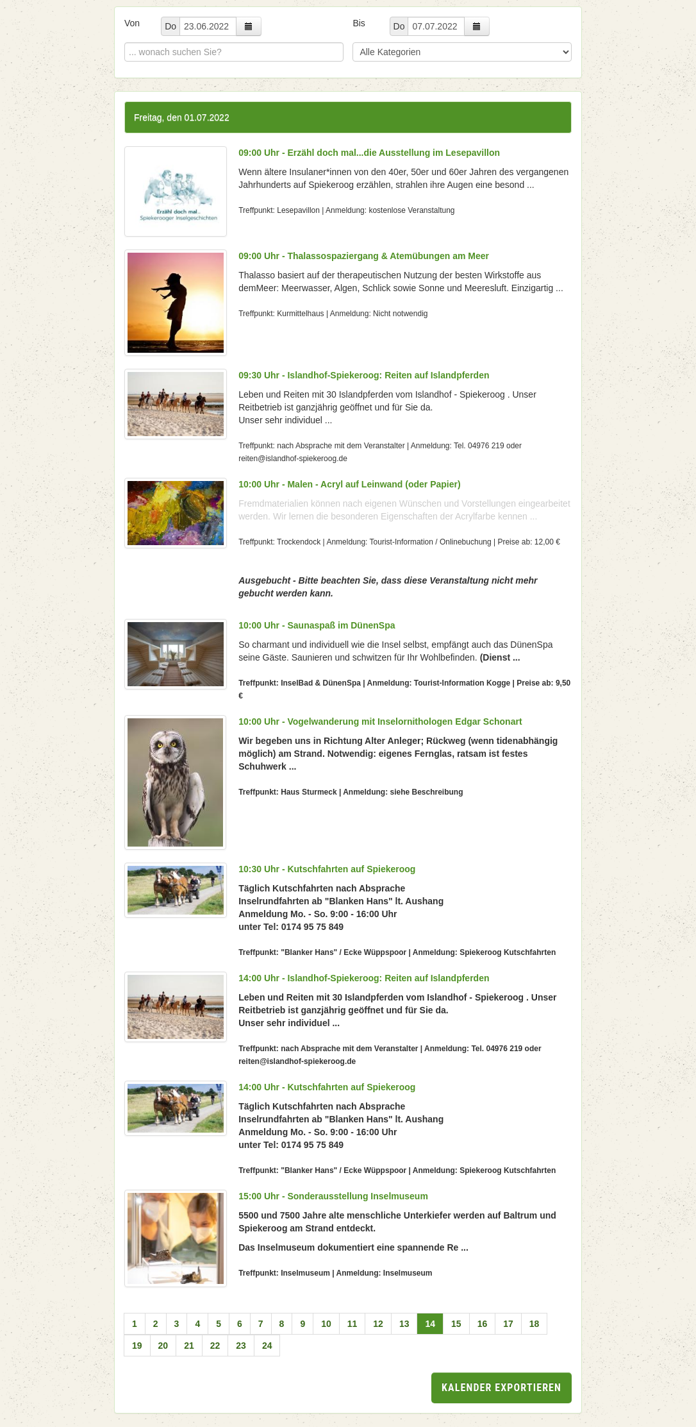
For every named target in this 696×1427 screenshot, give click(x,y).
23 (241, 1345)
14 (430, 1324)
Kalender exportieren (501, 1387)
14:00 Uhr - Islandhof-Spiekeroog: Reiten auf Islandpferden (363, 978)
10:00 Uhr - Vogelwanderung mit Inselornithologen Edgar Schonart (380, 721)
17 (508, 1324)
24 (267, 1345)
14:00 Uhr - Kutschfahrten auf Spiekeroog (326, 1087)
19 (137, 1345)
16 (482, 1324)
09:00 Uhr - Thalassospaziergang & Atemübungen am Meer (363, 256)
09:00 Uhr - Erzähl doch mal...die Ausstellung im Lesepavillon (369, 153)
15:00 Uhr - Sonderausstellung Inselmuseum (333, 1196)
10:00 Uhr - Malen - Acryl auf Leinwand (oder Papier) (349, 484)
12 (378, 1324)
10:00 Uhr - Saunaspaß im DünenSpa (316, 625)
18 (534, 1324)
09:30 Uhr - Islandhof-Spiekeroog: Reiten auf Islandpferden (363, 375)
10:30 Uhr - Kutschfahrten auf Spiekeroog (326, 869)
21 (189, 1345)
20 (163, 1345)
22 (215, 1345)
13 (404, 1324)
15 (456, 1324)
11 (352, 1324)
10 (326, 1324)
